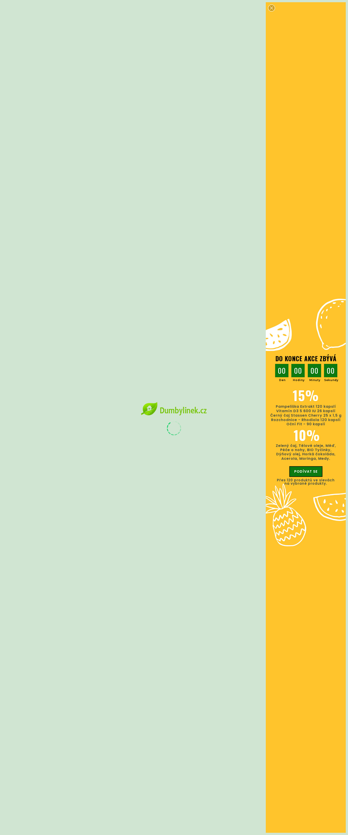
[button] (271, 8)
